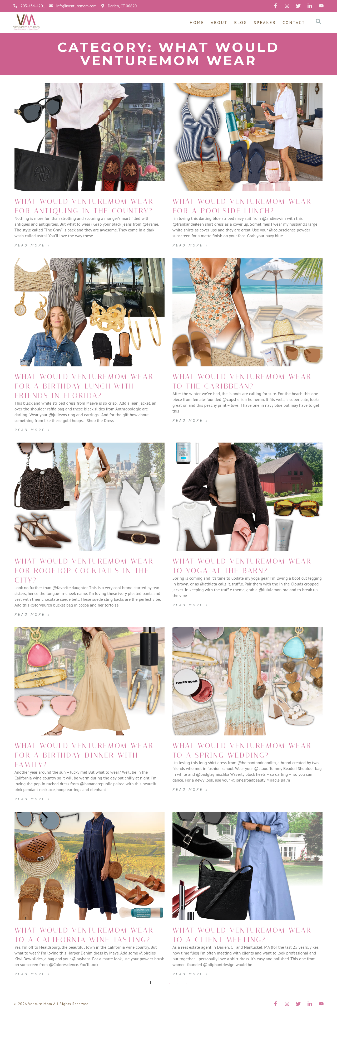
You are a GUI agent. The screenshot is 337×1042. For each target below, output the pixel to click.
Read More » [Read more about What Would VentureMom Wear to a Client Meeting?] (191, 992)
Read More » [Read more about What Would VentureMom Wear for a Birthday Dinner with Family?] (33, 817)
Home (197, 22)
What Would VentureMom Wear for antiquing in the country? (88, 210)
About (219, 22)
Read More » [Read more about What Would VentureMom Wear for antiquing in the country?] (33, 254)
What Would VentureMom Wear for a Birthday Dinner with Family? (83, 774)
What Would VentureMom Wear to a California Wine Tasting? (83, 958)
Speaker (265, 22)
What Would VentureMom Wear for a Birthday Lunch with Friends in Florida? (83, 400)
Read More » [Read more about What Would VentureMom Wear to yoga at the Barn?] (191, 633)
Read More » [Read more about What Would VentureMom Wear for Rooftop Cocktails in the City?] (33, 633)
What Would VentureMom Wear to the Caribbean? (241, 390)
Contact (294, 22)
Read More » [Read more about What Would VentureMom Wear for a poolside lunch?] (191, 254)
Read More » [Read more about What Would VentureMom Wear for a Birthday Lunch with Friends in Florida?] (33, 448)
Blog (240, 22)
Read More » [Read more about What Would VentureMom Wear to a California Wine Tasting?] (33, 1002)
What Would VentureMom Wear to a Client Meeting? (246, 953)
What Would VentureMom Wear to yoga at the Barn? (241, 589)
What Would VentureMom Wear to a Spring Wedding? (241, 774)
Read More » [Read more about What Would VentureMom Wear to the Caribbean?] (191, 429)
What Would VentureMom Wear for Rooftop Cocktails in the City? (83, 589)
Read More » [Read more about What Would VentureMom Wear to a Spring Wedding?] (191, 817)
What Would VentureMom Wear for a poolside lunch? (241, 210)
